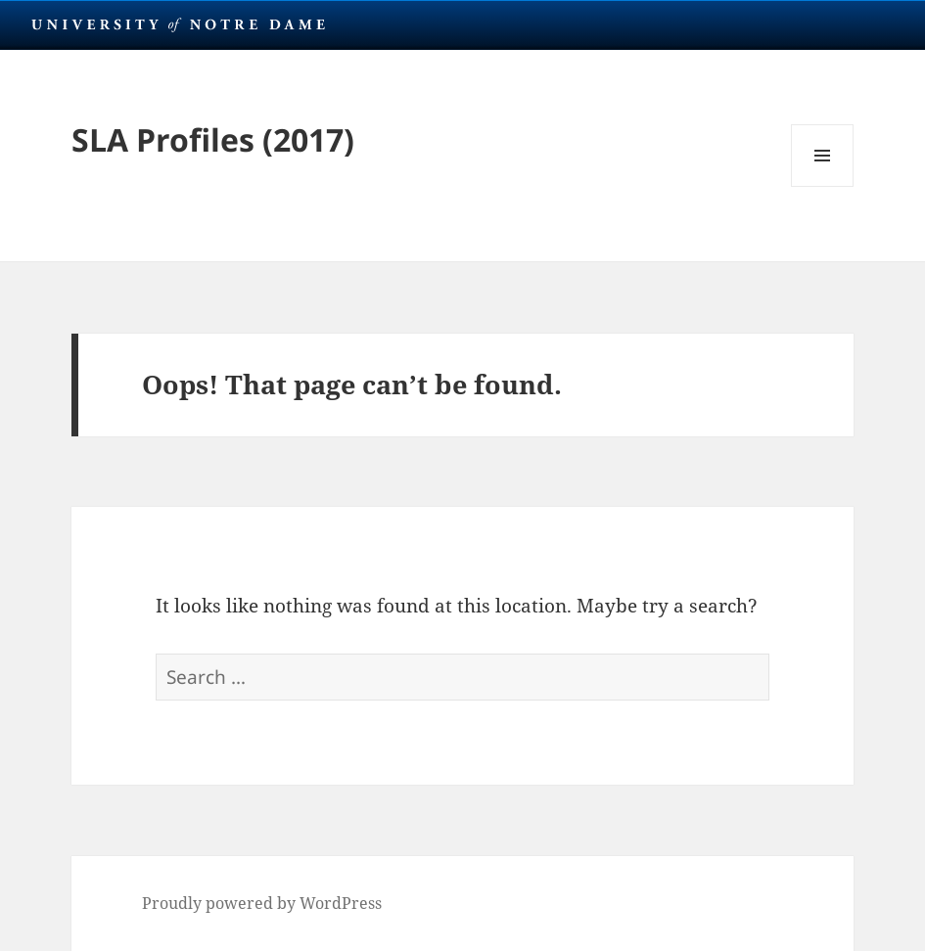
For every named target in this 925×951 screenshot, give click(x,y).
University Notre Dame (178, 24)
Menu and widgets (823, 186)
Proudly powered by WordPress (262, 903)
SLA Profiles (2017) (212, 139)
